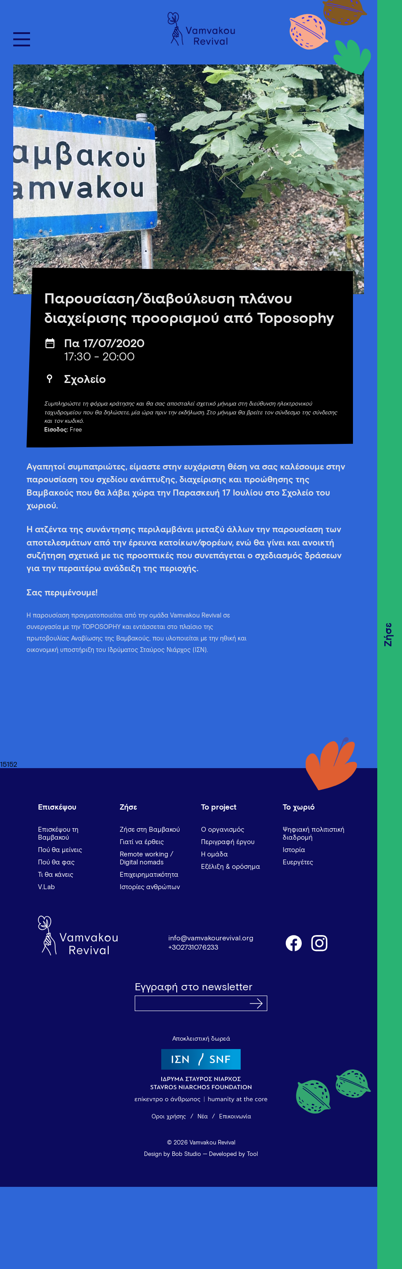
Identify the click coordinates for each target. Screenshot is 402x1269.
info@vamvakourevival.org (210, 938)
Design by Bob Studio (172, 1154)
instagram (320, 942)
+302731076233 (193, 947)
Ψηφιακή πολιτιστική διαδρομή (314, 833)
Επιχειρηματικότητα (149, 874)
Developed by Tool (233, 1154)
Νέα (202, 1117)
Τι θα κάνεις (55, 874)
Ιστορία (294, 850)
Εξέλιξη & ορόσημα (230, 867)
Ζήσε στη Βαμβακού (150, 829)
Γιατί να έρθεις (142, 842)
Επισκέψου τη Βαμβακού (58, 833)
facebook (293, 942)
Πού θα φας (56, 862)
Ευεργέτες (298, 862)
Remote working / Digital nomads (146, 858)
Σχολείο (85, 380)
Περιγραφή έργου (227, 842)
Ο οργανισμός (222, 829)
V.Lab (46, 887)
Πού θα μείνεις (60, 850)
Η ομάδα (214, 854)
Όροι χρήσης (169, 1117)
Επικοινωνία (235, 1117)
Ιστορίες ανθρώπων (150, 887)
